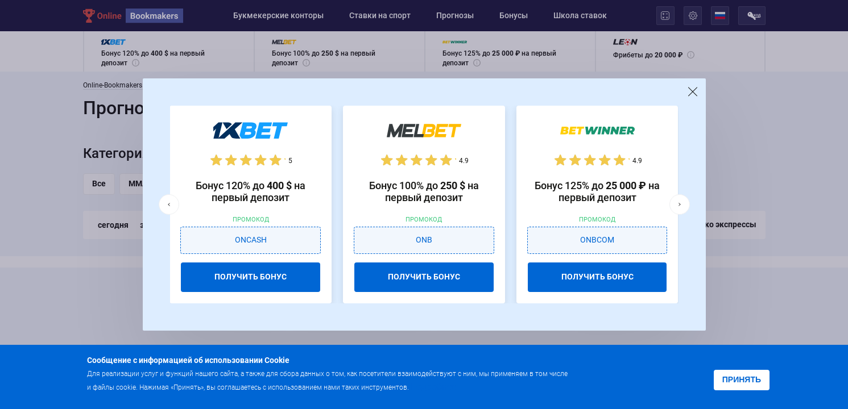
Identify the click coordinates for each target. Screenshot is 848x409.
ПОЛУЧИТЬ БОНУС (250, 276)
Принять (741, 379)
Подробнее (433, 386)
